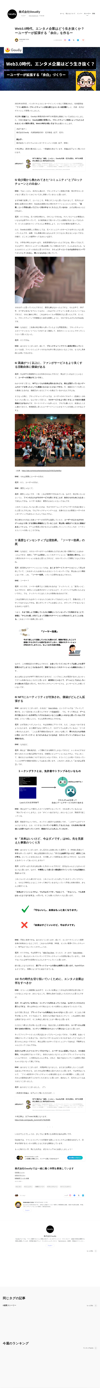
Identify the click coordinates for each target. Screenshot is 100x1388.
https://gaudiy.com (33, 15)
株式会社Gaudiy (29, 12)
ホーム (62, 13)
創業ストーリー (40, 1186)
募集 (93, 13)
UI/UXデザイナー (20, 1175)
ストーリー (87, 13)
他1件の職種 (19, 1181)
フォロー (23, 16)
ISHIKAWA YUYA (24, 39)
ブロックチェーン (52, 1186)
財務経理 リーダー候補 (22, 1178)
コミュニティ (28, 1186)
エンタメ (19, 1186)
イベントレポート (66, 1186)
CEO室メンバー (20, 1172)
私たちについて (70, 13)
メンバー (79, 13)
